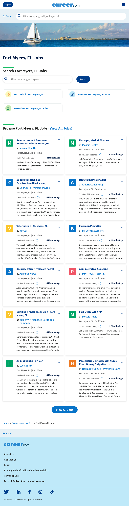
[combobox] (37, 79)
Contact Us (10, 459)
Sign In (8, 4)
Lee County (25, 365)
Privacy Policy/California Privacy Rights (26, 470)
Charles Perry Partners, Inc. (34, 187)
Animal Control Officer (29, 360)
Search (83, 79)
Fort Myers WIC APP (90, 311)
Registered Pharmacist (92, 179)
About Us (9, 454)
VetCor (23, 230)
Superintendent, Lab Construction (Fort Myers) (31, 181)
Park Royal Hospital (93, 273)
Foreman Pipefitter (90, 226)
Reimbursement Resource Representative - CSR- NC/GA (32, 142)
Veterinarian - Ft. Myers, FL (32, 226)
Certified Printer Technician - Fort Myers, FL (35, 313)
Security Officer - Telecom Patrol (35, 269)
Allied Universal (28, 273)
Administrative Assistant (93, 269)
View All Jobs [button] (64, 410)
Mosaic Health (27, 148)
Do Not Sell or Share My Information (24, 481)
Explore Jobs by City (22, 422)
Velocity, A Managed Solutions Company (36, 321)
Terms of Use (11, 475)
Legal (7, 465)
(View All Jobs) (60, 128)
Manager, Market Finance (94, 140)
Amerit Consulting (92, 184)
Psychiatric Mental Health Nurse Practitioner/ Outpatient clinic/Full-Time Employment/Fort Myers (98, 362)
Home (6, 422)
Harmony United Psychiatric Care (101, 368)
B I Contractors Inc (92, 230)
